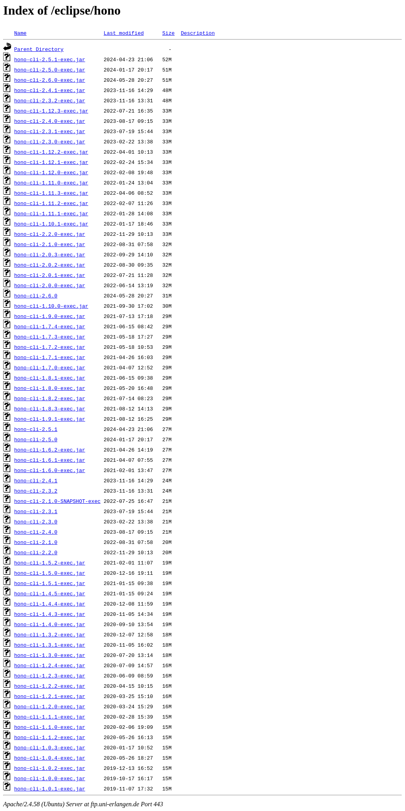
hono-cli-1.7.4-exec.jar (49, 326)
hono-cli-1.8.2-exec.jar (49, 398)
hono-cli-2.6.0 (35, 295)
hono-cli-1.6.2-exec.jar (49, 449)
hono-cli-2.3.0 (35, 521)
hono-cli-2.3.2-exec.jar (49, 100)
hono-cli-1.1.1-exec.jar (49, 716)
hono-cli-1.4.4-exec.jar (49, 603)
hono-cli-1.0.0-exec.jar (49, 778)
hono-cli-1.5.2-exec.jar (49, 562)
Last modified (124, 32)
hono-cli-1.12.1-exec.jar (51, 162)
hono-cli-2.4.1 (35, 480)
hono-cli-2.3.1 (35, 511)
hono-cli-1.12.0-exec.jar (51, 172)
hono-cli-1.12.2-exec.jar (51, 151)
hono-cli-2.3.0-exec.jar (49, 141)
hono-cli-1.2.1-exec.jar (49, 696)
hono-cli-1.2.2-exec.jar (49, 685)
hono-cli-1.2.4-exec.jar (49, 665)
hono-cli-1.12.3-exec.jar (51, 110)
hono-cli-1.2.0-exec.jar (49, 706)
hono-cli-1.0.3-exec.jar (49, 747)
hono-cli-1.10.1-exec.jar (51, 223)
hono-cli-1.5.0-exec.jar (49, 572)
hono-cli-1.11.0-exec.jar (51, 182)
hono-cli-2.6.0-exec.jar (49, 79)
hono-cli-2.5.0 (35, 439)
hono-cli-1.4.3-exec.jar (49, 613)
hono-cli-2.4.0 (35, 531)
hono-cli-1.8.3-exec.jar (49, 408)
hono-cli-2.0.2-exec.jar (49, 264)
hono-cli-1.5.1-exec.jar (49, 583)
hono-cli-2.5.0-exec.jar (49, 69)
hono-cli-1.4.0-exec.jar (49, 624)
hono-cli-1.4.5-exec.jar (49, 593)
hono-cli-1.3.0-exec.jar (49, 655)
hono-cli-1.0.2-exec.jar (49, 767)
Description (198, 32)
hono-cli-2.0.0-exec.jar (49, 285)
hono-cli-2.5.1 (35, 429)
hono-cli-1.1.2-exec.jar (49, 737)
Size (168, 32)
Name (20, 32)
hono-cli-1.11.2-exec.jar (51, 203)
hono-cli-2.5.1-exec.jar (49, 59)
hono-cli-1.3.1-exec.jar (49, 644)
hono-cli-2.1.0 (35, 542)
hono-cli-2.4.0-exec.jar (49, 120)
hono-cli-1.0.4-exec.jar (49, 757)
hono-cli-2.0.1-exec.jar (49, 274)
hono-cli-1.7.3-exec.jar (49, 336)
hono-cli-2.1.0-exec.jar (49, 244)
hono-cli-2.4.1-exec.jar (49, 90)
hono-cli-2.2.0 (35, 552)
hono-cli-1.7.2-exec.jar (49, 346)
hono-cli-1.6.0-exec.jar (49, 470)
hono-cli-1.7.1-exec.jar (49, 357)
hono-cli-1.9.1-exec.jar (49, 418)
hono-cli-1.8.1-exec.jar (49, 377)
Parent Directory (39, 49)
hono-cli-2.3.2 (35, 490)
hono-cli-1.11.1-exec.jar (51, 213)
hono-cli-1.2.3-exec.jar (49, 675)
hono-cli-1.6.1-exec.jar (49, 459)
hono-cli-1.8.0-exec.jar (49, 387)
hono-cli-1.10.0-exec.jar (51, 305)
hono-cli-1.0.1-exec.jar (49, 788)
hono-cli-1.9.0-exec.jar (49, 316)
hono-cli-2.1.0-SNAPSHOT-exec (57, 500)
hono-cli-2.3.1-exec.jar (49, 131)
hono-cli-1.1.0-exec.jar (49, 726)
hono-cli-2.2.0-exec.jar (49, 233)
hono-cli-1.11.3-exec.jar (51, 192)
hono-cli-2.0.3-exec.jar (49, 254)
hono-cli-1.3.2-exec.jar (49, 634)
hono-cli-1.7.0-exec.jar (49, 367)
